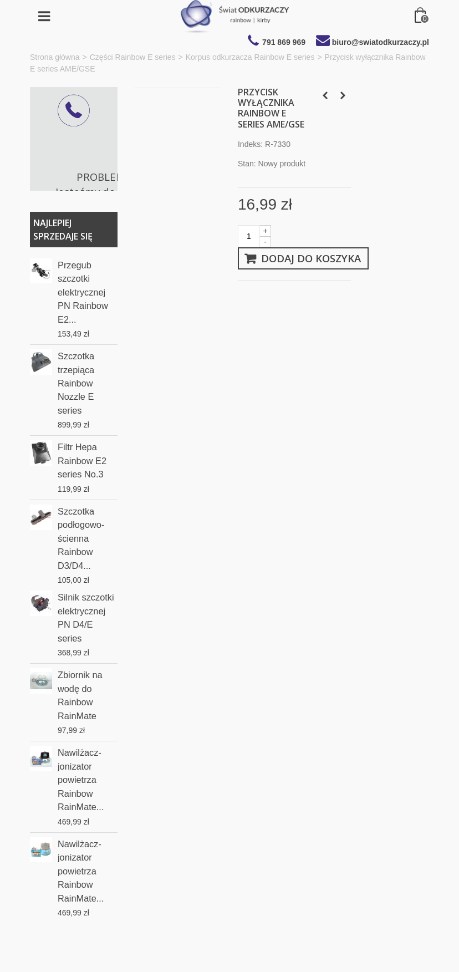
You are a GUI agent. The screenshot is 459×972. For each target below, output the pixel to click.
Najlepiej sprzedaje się (63, 229)
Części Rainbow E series (133, 57)
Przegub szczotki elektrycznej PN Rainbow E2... (83, 292)
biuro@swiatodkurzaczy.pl (380, 42)
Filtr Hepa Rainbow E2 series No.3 (82, 460)
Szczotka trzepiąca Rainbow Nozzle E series (76, 383)
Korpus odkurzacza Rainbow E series (250, 57)
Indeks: (250, 144)
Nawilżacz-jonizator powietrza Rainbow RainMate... (81, 779)
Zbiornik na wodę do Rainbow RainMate (80, 695)
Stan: (247, 163)
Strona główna (55, 57)
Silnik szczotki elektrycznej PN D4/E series (86, 617)
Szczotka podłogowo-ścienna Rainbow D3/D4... (81, 538)
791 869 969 (283, 42)
